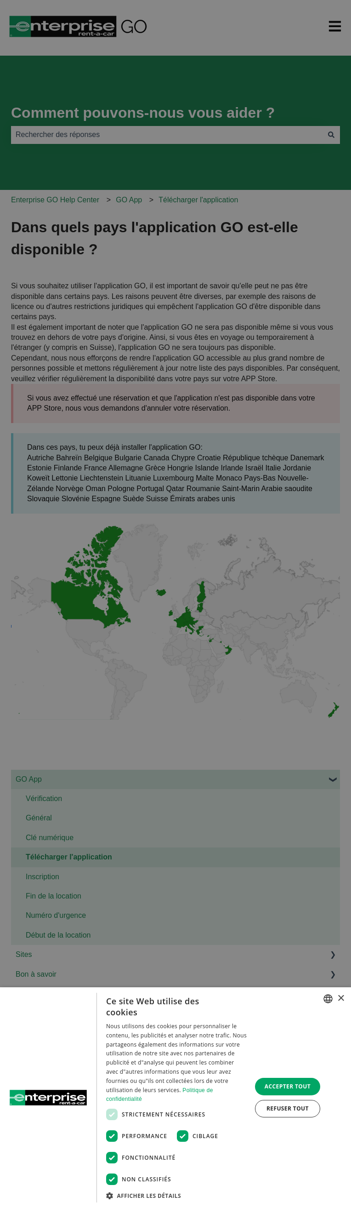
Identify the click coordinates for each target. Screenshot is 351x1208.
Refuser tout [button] (287, 1108)
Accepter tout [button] (288, 1086)
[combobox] (328, 998)
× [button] (340, 998)
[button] (176, 1195)
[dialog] (175, 1097)
